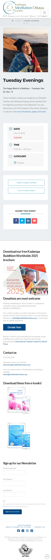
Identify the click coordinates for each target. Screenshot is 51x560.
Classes (19, 163)
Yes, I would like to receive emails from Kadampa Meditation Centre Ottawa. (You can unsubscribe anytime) (24, 505)
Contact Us (40, 527)
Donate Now (14, 327)
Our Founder (24, 525)
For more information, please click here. (30, 112)
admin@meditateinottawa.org (24, 318)
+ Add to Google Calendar (26, 183)
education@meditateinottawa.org (16, 365)
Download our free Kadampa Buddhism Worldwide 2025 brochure (21, 256)
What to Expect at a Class (18, 527)
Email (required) (10, 468)
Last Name (8, 490)
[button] (44, 12)
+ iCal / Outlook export (26, 190)
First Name (8, 479)
